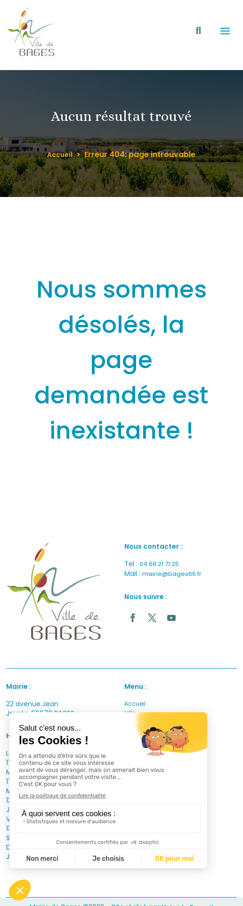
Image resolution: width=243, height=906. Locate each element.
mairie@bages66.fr (172, 573)
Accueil (60, 154)
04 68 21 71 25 (159, 563)
